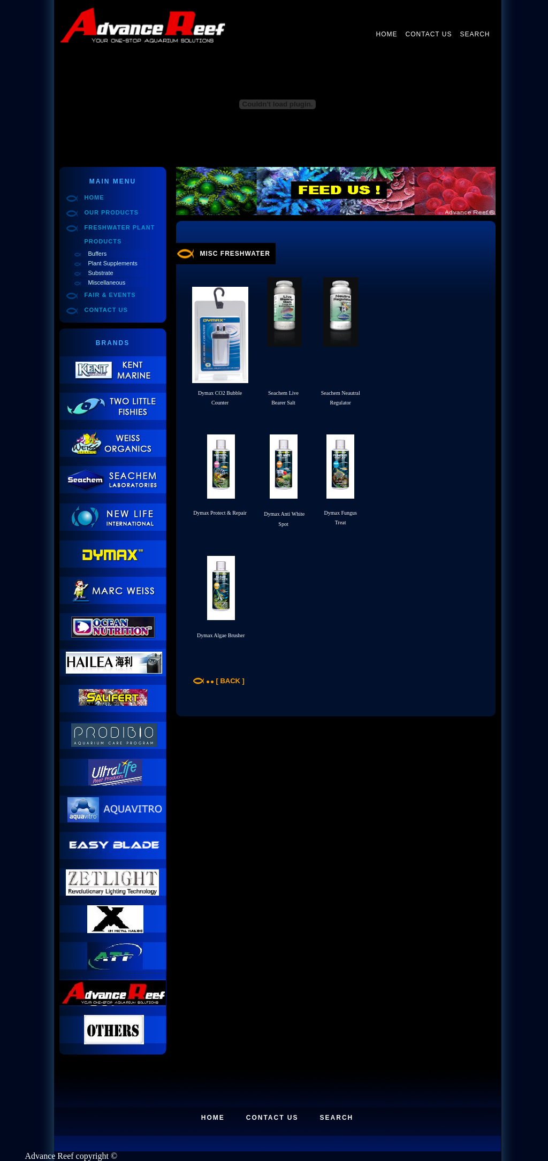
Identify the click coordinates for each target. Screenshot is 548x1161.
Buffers (97, 253)
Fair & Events (110, 295)
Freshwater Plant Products (120, 234)
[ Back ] (230, 681)
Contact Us (429, 34)
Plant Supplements (113, 263)
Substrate (100, 273)
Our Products (112, 212)
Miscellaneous (107, 282)
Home (387, 34)
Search (475, 34)
